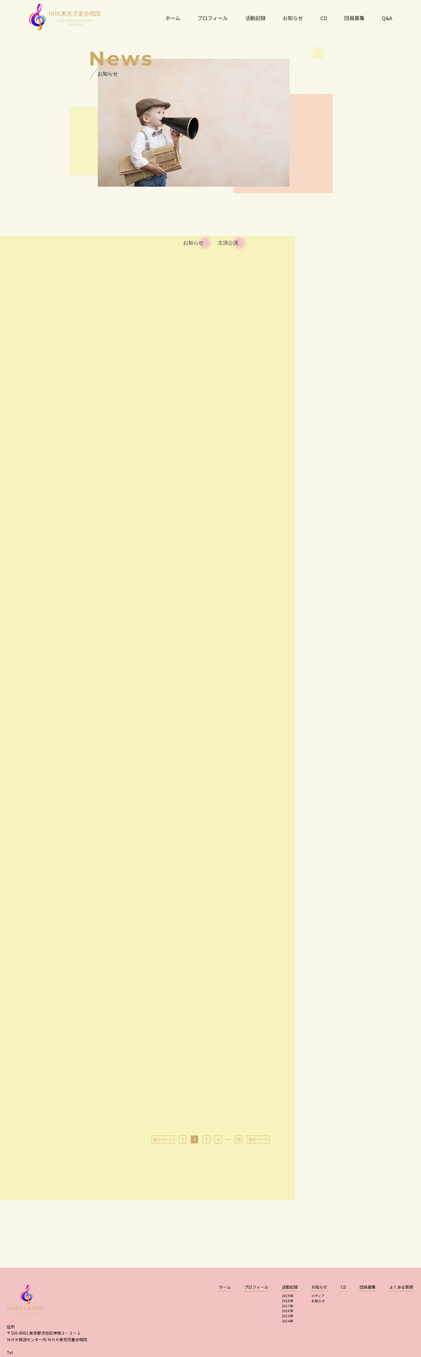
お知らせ (193, 243)
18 (238, 1139)
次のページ (258, 1139)
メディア (318, 1295)
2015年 (287, 1315)
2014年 (287, 1320)
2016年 (287, 1310)
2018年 (287, 1300)
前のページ (163, 1139)
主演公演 (228, 243)
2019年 (287, 1295)
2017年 (287, 1305)
